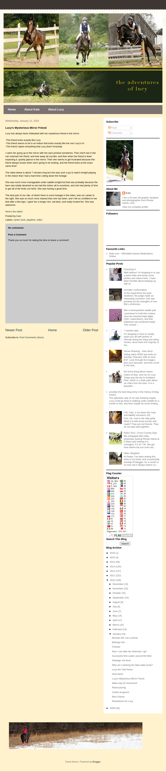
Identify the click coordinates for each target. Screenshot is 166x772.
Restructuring (119, 687)
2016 (113, 553)
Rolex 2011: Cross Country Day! (140, 432)
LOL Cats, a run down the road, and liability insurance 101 (140, 414)
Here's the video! (14, 211)
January (117, 634)
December (118, 584)
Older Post (90, 330)
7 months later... (132, 330)
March (116, 624)
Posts (112, 127)
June (115, 611)
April (115, 620)
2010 (113, 580)
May (115, 615)
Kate (128, 193)
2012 (113, 571)
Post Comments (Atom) (32, 337)
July (115, 606)
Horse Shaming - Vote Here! (138, 351)
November (118, 588)
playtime (31, 219)
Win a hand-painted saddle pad (140, 310)
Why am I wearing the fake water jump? (132, 665)
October (117, 593)
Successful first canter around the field (131, 656)
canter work (20, 219)
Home (12, 109)
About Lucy (56, 109)
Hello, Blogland (131, 453)
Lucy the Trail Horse (122, 669)
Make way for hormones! (124, 683)
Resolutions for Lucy (122, 701)
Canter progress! (120, 692)
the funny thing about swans (138, 371)
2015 (113, 557)
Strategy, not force (121, 660)
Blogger (96, 761)
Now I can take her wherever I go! (129, 651)
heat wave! (117, 674)
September (119, 597)
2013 (113, 566)
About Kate (31, 109)
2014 (113, 562)
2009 (113, 708)
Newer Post (13, 330)
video (39, 219)
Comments (115, 133)
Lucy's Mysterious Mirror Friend (128, 678)
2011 (113, 575)
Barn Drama (118, 696)
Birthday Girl (118, 642)
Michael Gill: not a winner (125, 638)
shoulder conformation (135, 289)
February (118, 629)
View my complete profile (135, 207)
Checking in (130, 269)
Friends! (116, 646)
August (116, 602)
